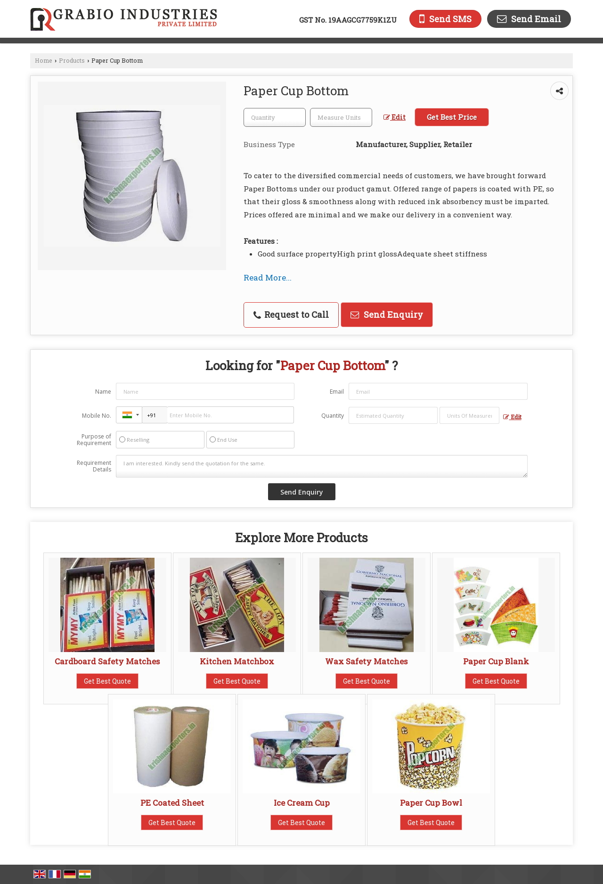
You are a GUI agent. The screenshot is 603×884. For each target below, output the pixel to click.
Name (103, 392)
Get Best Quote (107, 681)
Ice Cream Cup (302, 802)
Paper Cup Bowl (431, 802)
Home (43, 60)
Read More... (268, 277)
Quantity (332, 416)
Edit (394, 117)
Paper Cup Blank (496, 661)
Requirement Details (94, 466)
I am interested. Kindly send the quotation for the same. (322, 466)
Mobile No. (96, 416)
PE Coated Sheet (172, 802)
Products (72, 60)
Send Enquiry (386, 314)
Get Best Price (452, 117)
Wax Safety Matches (366, 661)
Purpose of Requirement (94, 439)
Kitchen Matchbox (237, 661)
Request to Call (291, 314)
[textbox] (341, 117)
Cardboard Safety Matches (107, 661)
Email (337, 392)
